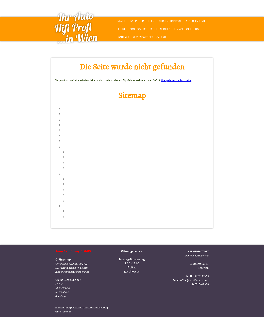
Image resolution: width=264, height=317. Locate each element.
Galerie (161, 37)
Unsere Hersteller (141, 21)
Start (121, 21)
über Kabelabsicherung (79, 184)
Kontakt (123, 37)
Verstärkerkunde (75, 189)
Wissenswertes (143, 37)
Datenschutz (76, 307)
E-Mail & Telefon (75, 162)
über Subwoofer (75, 179)
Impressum (59, 307)
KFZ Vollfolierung (186, 29)
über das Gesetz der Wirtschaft (83, 195)
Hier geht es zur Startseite (176, 80)
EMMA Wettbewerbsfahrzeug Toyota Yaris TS (91, 216)
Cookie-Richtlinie (92, 307)
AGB (68, 307)
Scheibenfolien (160, 29)
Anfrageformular (76, 168)
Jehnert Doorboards (132, 29)
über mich (71, 200)
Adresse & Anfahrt (76, 152)
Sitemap (104, 307)
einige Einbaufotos (77, 211)
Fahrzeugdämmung (170, 21)
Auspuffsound (195, 21)
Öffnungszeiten (75, 157)
